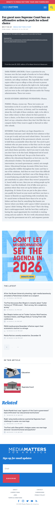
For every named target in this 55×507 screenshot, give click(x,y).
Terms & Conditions (15, 497)
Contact (40, 489)
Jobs (15, 495)
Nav (43, 7)
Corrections (15, 492)
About (15, 489)
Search (51, 7)
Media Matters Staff (22, 27)
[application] (27, 47)
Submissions (39, 492)
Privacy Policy (40, 495)
